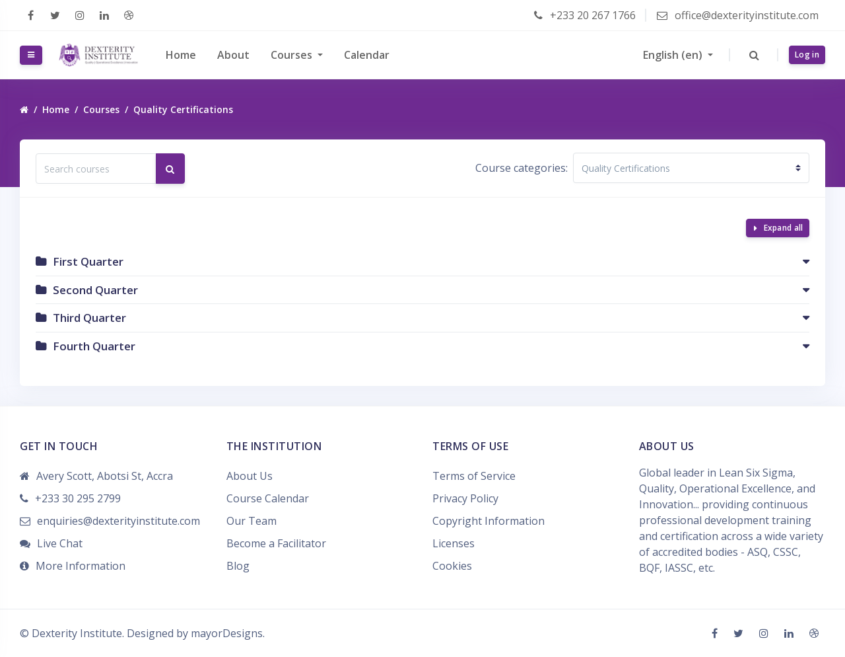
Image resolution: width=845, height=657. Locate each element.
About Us (249, 476)
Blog (238, 566)
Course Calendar (267, 498)
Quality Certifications (183, 109)
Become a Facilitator (276, 543)
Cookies (452, 566)
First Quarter (88, 261)
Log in (807, 54)
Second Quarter (95, 289)
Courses (293, 55)
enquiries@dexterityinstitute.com (118, 521)
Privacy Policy (465, 498)
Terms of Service (474, 476)
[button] (754, 54)
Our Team (251, 521)
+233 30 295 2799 (78, 498)
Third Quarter (89, 317)
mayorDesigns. (228, 633)
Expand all (783, 227)
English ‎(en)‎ (674, 55)
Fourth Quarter (94, 346)
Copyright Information (488, 521)
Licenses (453, 543)
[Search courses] (96, 168)
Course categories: (521, 168)
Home (181, 55)
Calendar (366, 55)
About (233, 55)
